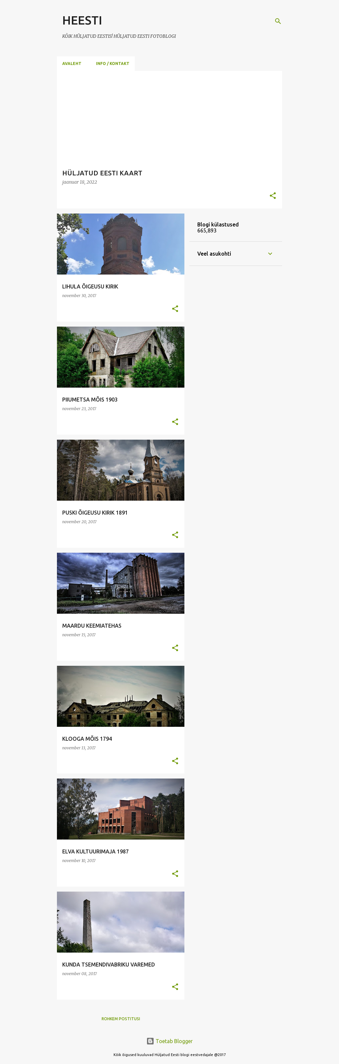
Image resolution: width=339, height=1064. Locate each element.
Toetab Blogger (169, 1041)
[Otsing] (278, 21)
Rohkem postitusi (121, 1019)
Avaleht (71, 63)
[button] (273, 196)
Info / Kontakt (112, 63)
